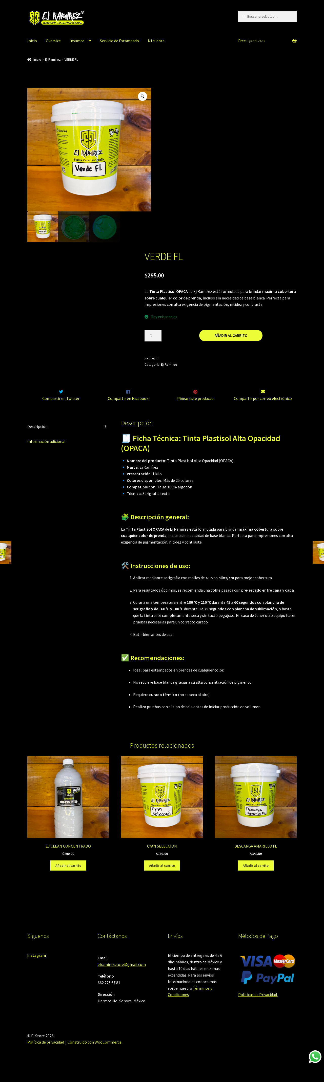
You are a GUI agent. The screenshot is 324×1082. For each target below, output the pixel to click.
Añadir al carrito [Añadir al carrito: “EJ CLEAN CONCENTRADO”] (68, 876)
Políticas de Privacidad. (258, 1005)
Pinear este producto (195, 409)
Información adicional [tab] (46, 452)
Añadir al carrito (231, 335)
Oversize (53, 40)
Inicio (32, 40)
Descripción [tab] (37, 437)
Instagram (36, 965)
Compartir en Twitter (60, 409)
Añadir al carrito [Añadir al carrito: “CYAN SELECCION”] (162, 876)
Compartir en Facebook (128, 409)
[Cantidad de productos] (153, 335)
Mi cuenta (156, 40)
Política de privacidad (45, 1052)
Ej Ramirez (53, 59)
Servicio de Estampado (119, 40)
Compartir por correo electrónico (263, 409)
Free (251, 40)
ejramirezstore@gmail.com (122, 975)
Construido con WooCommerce (95, 1052)
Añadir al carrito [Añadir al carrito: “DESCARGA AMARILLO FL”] (256, 876)
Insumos (77, 40)
